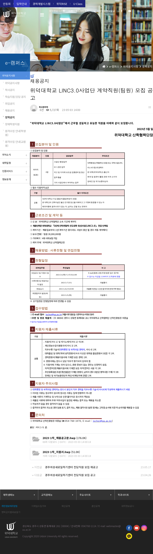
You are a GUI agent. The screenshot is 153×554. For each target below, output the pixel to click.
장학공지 (8, 117)
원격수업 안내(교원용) (14, 143)
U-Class (77, 4)
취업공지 (8, 103)
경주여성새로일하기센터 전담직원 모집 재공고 (71, 467)
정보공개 (15, 179)
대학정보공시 (127, 506)
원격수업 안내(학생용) (14, 133)
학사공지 (8, 90)
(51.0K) (61, 452)
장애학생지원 (11, 124)
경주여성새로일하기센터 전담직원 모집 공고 (70, 475)
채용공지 (8, 110)
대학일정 (15, 163)
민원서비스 (15, 171)
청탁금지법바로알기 (10, 512)
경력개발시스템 (42, 4)
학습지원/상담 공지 (14, 97)
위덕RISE (61, 4)
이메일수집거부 (39, 506)
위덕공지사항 (15, 75)
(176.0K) (65, 438)
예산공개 (66, 506)
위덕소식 (15, 155)
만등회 (7, 4)
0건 (41, 110)
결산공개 (95, 506)
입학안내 (22, 4)
